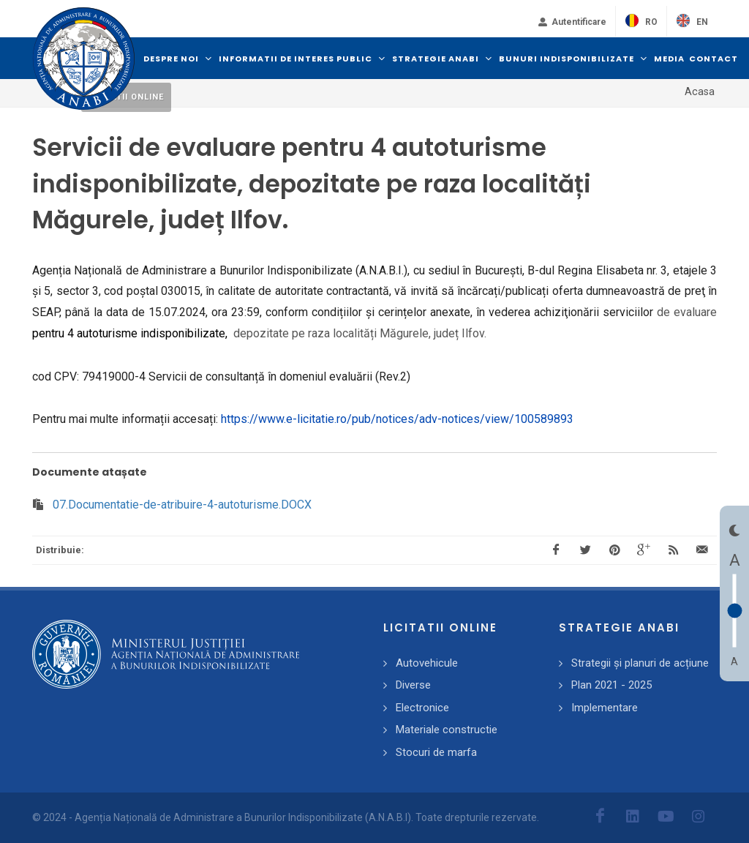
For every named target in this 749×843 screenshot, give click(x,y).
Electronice (422, 707)
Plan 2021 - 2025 (611, 685)
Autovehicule (427, 663)
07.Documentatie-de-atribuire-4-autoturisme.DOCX (182, 505)
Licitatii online (126, 97)
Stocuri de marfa (436, 752)
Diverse (413, 685)
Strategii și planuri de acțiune (640, 663)
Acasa (700, 92)
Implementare (604, 707)
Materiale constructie (446, 729)
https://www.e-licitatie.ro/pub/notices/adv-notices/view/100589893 (397, 419)
